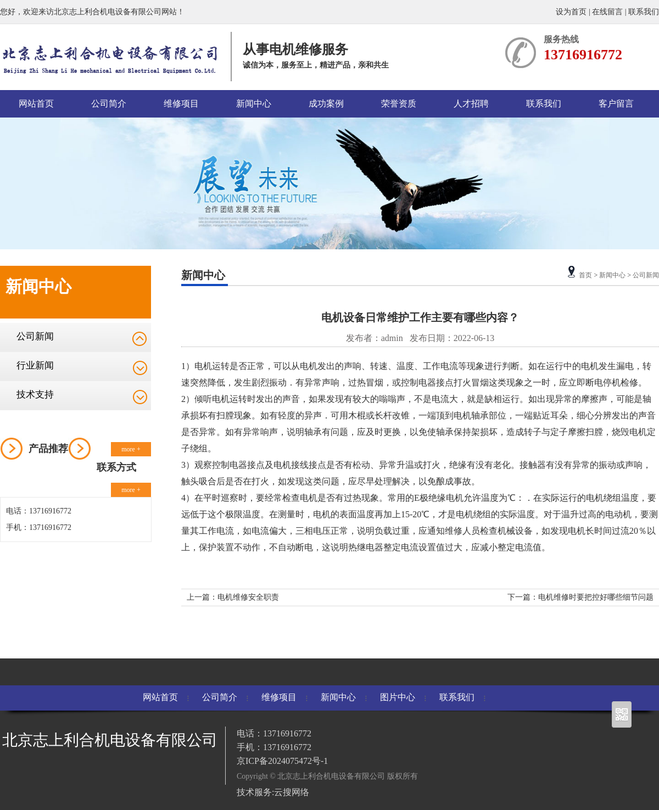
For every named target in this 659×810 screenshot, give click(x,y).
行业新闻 (35, 365)
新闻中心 (253, 103)
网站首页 (36, 103)
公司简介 (108, 103)
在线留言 (607, 12)
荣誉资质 (398, 103)
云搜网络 (291, 792)
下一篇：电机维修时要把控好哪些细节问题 (580, 597)
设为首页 (572, 12)
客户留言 (616, 103)
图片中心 (397, 697)
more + (130, 449)
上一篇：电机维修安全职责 (233, 597)
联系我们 (643, 12)
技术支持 (35, 394)
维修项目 (181, 103)
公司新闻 (35, 336)
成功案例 (326, 103)
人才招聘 (471, 103)
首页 (585, 275)
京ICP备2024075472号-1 (282, 761)
